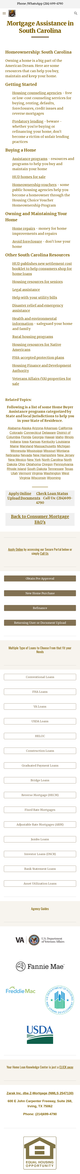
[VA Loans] (40, 706)
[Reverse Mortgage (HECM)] (40, 795)
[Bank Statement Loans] (40, 869)
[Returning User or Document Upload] (40, 622)
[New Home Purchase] (40, 593)
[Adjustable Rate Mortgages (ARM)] (40, 824)
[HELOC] (40, 736)
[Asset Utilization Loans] (40, 883)
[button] (4, 13)
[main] (40, 28)
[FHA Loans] (40, 691)
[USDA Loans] (40, 721)
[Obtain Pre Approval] (40, 578)
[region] (40, 4)
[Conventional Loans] (40, 677)
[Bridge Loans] (40, 780)
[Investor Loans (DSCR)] (40, 854)
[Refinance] (40, 608)
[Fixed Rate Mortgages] (40, 810)
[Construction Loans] (40, 751)
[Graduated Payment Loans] (40, 765)
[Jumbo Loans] (40, 839)
